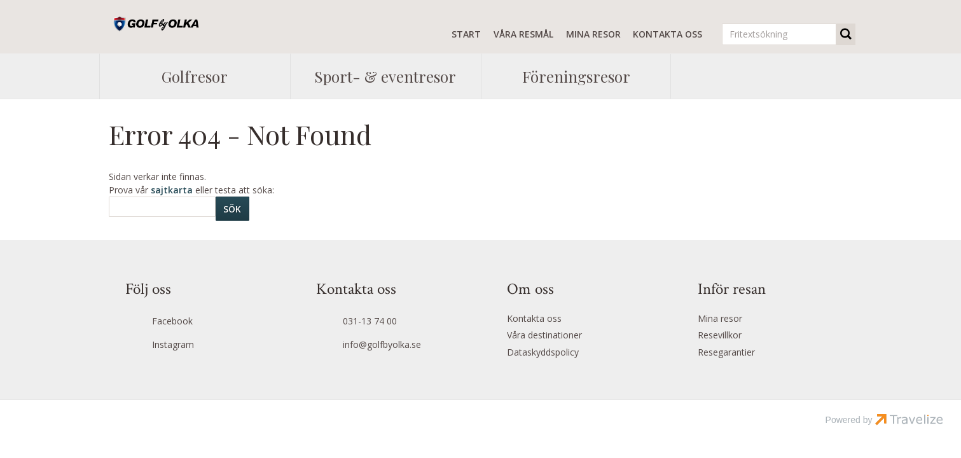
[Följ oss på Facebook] (194, 322)
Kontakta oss (667, 34)
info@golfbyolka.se (382, 344)
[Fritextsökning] (779, 34)
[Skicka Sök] (232, 209)
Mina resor (593, 34)
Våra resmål (523, 34)
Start (466, 34)
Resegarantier (726, 352)
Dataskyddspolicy (543, 352)
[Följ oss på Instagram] (194, 345)
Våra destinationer (544, 335)
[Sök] (162, 207)
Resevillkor (720, 335)
